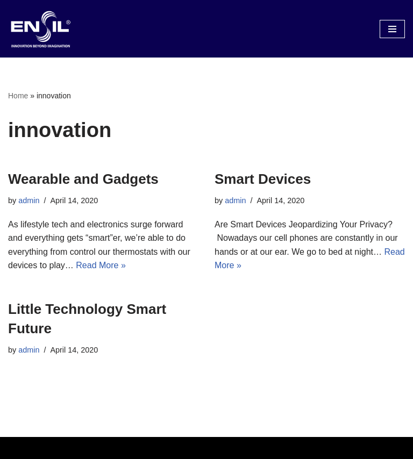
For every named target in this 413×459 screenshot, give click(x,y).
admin (28, 200)
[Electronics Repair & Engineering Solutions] (40, 29)
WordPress (244, 448)
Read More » (101, 265)
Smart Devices (263, 179)
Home (18, 95)
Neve (158, 448)
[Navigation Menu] (392, 29)
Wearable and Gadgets (83, 179)
